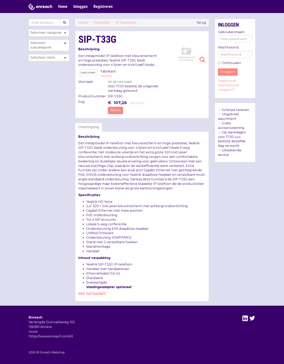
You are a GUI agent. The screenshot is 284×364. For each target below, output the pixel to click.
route (33, 331)
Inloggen (80, 6)
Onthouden (229, 63)
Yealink (106, 76)
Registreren (103, 6)
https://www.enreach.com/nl (51, 336)
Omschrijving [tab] (88, 127)
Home (62, 6)
